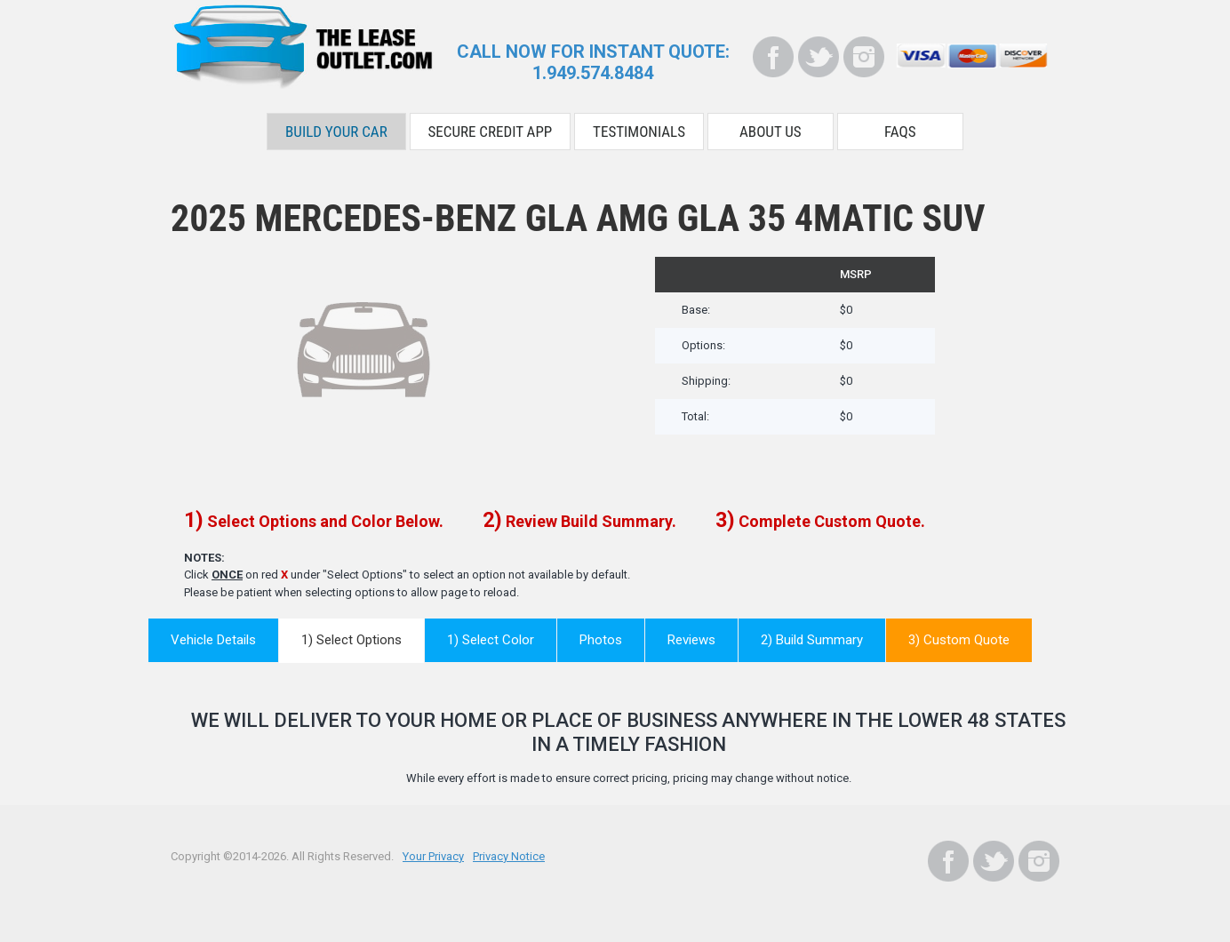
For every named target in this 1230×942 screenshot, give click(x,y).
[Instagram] (863, 56)
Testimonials (639, 131)
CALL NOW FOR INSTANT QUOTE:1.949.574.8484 (593, 62)
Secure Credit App (490, 131)
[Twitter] (818, 56)
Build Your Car (336, 131)
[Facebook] (773, 56)
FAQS (900, 131)
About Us (770, 131)
